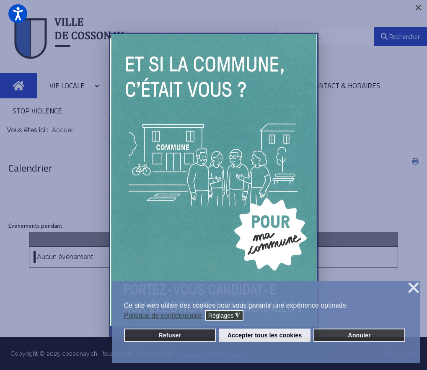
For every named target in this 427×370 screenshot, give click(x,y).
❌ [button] (413, 288)
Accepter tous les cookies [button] (265, 335)
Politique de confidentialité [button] (163, 315)
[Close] (418, 7)
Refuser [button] (169, 335)
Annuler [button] (359, 335)
